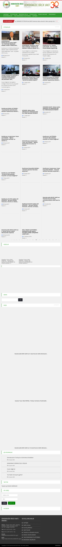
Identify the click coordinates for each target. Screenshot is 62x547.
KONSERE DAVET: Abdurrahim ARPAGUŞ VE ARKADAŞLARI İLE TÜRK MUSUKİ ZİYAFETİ (51, 108)
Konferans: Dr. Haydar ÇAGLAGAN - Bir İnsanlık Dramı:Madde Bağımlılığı (50, 47)
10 (33, 240)
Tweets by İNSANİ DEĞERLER (9, 486)
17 (56, 240)
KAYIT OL (11, 503)
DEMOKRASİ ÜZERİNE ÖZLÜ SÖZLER (17, 463)
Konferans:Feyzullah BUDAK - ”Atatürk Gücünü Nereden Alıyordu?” (30, 170)
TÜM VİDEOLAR (56, 304)
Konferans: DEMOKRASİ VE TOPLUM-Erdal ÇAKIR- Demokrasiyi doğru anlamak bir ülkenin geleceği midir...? (34, 21)
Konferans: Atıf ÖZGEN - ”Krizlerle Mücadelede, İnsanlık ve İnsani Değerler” (51, 138)
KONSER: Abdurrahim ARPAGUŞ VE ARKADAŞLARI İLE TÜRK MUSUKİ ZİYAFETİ (30, 112)
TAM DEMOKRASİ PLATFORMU (22, 16)
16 (52, 240)
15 (49, 240)
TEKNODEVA (57, 545)
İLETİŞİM (35, 16)
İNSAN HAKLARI (42, 14)
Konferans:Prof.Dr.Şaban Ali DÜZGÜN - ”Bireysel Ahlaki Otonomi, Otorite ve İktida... (30, 205)
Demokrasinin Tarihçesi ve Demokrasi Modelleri (20, 457)
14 (46, 240)
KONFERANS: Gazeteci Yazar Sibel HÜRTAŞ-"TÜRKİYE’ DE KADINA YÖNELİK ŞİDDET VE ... (31, 47)
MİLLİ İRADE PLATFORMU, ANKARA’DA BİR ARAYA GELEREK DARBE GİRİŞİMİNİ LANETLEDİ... (30, 232)
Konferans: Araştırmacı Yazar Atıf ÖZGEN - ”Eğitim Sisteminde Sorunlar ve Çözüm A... (10, 138)
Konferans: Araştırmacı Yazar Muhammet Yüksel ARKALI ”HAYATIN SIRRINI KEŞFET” (30, 78)
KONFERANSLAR (7, 16)
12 (39, 240)
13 (42, 240)
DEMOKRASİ (52, 14)
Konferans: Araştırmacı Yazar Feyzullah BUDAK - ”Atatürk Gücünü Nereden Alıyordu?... (51, 170)
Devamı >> (4, 57)
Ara (20, 299)
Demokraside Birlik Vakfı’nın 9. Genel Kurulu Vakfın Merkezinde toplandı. (10, 231)
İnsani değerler (11, 469)
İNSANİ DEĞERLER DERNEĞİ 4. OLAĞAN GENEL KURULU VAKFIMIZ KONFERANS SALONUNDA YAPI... (10, 77)
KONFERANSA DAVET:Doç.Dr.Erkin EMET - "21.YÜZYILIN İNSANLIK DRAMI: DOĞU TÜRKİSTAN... (10, 43)
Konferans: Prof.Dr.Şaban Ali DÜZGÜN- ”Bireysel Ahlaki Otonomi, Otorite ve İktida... (10, 200)
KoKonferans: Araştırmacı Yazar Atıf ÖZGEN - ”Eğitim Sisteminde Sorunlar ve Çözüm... (30, 143)
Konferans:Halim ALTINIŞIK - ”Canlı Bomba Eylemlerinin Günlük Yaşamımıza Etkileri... (51, 78)
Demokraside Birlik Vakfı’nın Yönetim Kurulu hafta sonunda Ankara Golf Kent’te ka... (51, 199)
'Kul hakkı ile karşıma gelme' (15, 475)
